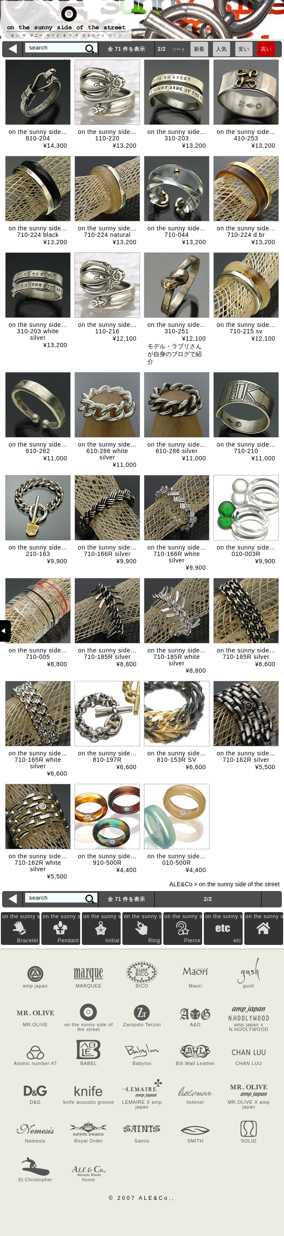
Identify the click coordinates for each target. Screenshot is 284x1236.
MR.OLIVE (35, 1024)
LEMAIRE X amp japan (142, 1104)
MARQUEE (88, 985)
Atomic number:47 (35, 1063)
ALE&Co (181, 884)
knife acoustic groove (88, 1102)
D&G (35, 1102)
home (88, 1179)
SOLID (249, 1140)
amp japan (35, 985)
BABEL (88, 1063)
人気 (221, 49)
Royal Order (88, 1140)
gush (249, 985)
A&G (195, 1024)
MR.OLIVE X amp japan (248, 1104)
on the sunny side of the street (239, 884)
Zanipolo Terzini (142, 1024)
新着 (199, 49)
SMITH (195, 1140)
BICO (142, 985)
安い (243, 49)
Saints (142, 1140)
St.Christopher (35, 1179)
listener (195, 1102)
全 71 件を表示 (126, 49)
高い (266, 49)
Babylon (142, 1063)
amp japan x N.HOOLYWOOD (248, 1027)
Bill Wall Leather (195, 1063)
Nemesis (35, 1140)
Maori (195, 985)
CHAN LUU (248, 1063)
